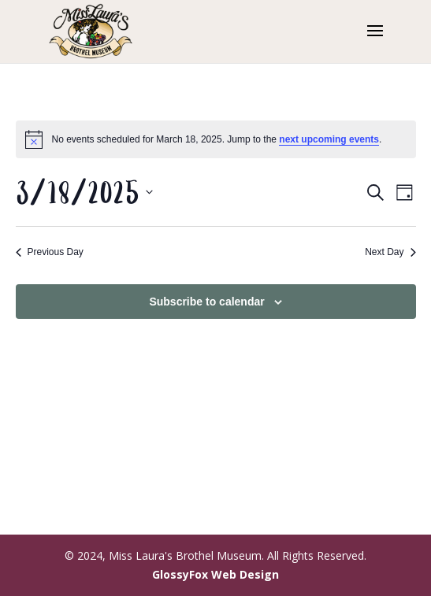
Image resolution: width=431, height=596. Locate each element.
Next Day (390, 251)
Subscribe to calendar (206, 301)
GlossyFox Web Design (215, 574)
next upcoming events (329, 139)
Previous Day (50, 251)
